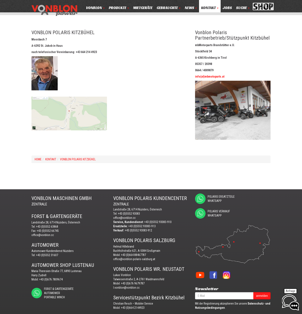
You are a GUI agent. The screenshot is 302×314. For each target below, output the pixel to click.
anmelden (262, 295)
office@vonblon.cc (42, 235)
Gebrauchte (169, 8)
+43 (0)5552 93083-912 (138, 230)
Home (38, 159)
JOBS (227, 8)
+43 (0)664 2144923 (132, 307)
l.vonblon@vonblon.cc (126, 287)
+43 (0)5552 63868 (47, 226)
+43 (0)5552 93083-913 (142, 226)
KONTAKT (210, 8)
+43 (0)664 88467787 (133, 255)
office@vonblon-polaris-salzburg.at (134, 259)
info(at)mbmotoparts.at (209, 76)
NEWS (191, 8)
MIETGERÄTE (142, 8)
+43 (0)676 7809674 (51, 279)
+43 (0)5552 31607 (47, 255)
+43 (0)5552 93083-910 (158, 222)
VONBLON (95, 8)
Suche (243, 8)
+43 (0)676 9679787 (132, 283)
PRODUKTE (119, 8)
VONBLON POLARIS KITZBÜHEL (78, 159)
